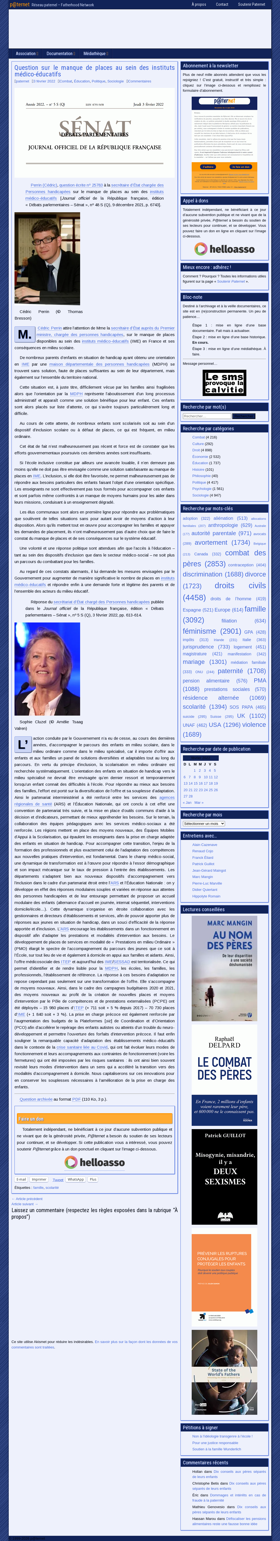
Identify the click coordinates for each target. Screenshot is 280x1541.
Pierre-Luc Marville (207, 883)
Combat (66, 81)
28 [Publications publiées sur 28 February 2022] (190, 796)
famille (38, 1188)
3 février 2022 (44, 81)
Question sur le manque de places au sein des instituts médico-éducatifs (94, 71)
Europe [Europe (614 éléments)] (229, 610)
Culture (198, 444)
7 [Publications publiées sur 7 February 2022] (190, 777)
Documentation (59, 53)
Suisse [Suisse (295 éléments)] (222, 716)
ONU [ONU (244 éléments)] (204, 672)
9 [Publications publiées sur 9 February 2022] (200, 777)
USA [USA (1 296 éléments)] (225, 724)
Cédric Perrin (50, 328)
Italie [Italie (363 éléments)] (254, 640)
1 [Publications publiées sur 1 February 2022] (195, 770)
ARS (114, 882)
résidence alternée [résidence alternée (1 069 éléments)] (224, 698)
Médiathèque (94, 53)
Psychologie (202, 489)
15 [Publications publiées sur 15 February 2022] (195, 783)
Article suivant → (24, 1204)
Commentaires (139, 81)
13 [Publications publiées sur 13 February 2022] (186, 783)
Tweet (57, 1180)
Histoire (198, 469)
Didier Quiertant (204, 890)
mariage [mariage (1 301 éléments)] (205, 661)
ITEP (66, 961)
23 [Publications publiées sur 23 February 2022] (201, 790)
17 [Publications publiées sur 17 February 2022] (206, 783)
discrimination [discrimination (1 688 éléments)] (213, 574)
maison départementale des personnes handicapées (99, 364)
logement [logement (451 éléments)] (250, 646)
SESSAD (121, 961)
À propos (199, 4)
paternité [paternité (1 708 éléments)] (242, 671)
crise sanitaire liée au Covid (82, 1047)
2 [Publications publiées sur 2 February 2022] (200, 770)
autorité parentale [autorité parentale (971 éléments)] (221, 533)
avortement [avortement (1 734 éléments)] (222, 542)
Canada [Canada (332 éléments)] (207, 554)
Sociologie (115, 81)
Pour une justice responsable (215, 1443)
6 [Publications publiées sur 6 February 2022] (185, 777)
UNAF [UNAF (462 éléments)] (195, 725)
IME (25, 364)
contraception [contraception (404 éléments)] (247, 565)
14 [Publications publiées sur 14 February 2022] (190, 783)
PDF (76, 1099)
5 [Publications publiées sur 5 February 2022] (215, 770)
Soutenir (231, 281)
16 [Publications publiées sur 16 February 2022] (201, 783)
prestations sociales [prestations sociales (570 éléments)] (235, 689)
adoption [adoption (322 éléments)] (196, 518)
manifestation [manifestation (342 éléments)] (247, 654)
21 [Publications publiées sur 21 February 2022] (190, 790)
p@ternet (20, 4)
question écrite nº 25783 (81, 185)
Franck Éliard (203, 858)
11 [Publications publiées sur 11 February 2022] (211, 777)
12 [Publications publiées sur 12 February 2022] (216, 777)
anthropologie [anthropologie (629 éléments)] (230, 525)
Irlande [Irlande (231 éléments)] (225, 640)
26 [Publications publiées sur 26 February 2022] (216, 790)
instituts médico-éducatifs (105, 341)
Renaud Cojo (202, 851)
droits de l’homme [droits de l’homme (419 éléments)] (238, 598)
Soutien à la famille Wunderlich (216, 1449)
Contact (222, 4)
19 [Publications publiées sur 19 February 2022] (216, 783)
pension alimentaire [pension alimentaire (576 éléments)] (215, 681)
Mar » (198, 802)
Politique (99, 81)
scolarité (52, 1188)
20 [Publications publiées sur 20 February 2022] (186, 790)
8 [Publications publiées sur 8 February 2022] (195, 777)
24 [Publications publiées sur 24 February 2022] (206, 790)
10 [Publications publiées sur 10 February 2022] (206, 777)
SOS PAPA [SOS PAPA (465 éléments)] (247, 707)
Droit (196, 450)
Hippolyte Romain (206, 896)
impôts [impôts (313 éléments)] (196, 640)
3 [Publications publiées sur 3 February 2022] (205, 770)
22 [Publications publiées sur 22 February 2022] (195, 790)
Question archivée (36, 1099)
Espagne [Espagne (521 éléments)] (198, 610)
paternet (22, 81)
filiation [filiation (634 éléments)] (243, 621)
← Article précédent (26, 1199)
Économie (200, 457)
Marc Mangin (202, 877)
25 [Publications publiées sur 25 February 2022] (211, 790)
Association (26, 53)
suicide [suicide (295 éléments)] (195, 716)
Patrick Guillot (203, 864)
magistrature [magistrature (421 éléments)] (202, 654)
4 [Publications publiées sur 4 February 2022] (210, 770)
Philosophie (201, 476)
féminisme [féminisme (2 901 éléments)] (212, 631)
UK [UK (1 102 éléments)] (251, 716)
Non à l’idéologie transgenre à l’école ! (222, 1436)
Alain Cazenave (204, 845)
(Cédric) (44, 185)
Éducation (82, 81)
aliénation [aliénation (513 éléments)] (231, 518)
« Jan (187, 802)
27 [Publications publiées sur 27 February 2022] (186, 796)
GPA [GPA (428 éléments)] (255, 632)
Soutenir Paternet (251, 4)
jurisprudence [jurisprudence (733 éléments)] (206, 647)
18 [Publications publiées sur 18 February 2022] (211, 783)
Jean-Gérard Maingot (209, 870)
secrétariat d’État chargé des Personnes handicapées (102, 601)
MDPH (76, 393)
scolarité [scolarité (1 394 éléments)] (205, 706)
